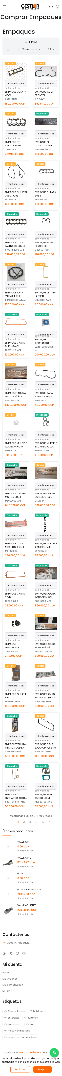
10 (43, 822)
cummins (31, 1017)
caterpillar (11, 1017)
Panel (5, 972)
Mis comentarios (12, 984)
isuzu (30, 1024)
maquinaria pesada (17, 1030)
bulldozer (37, 1011)
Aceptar (42, 1069)
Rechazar (20, 1069)
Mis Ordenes (10, 978)
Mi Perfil (7, 991)
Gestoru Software (30, 1052)
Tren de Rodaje (14, 1011)
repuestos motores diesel (20, 1037)
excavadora (12, 1024)
